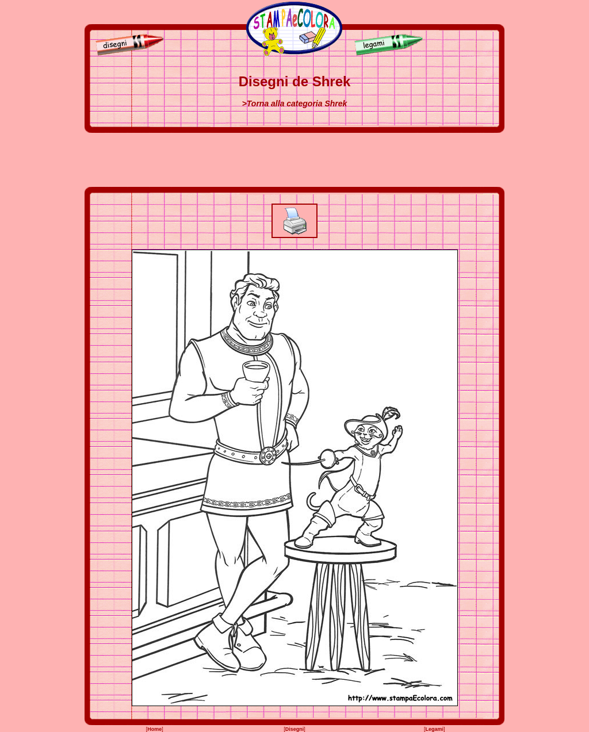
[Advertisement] (294, 160)
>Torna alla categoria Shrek (294, 103)
